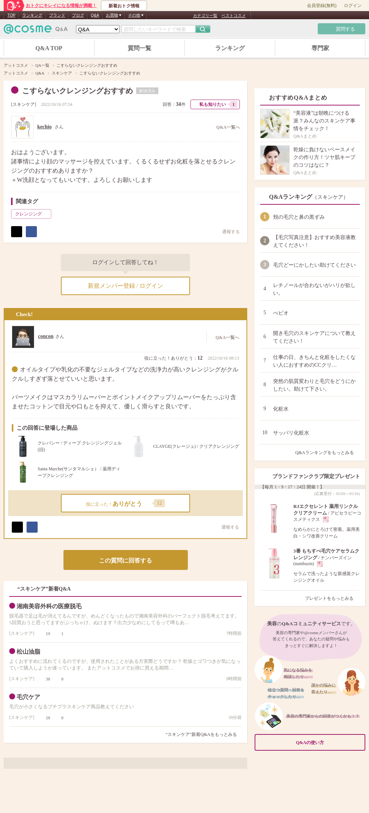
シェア (31, 231)
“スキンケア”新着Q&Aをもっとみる (201, 734)
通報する (227, 231)
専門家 (320, 48)
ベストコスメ (233, 15)
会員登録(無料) (322, 5)
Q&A (95, 15)
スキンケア (24, 104)
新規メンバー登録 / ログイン (125, 286)
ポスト (16, 231)
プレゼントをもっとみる (332, 598)
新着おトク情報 (123, 5)
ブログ (78, 15)
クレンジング (32, 214)
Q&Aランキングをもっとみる (327, 452)
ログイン (353, 5)
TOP (11, 15)
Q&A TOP (48, 48)
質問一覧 (139, 48)
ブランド (57, 15)
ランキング (32, 15)
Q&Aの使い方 (328, 742)
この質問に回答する (125, 560)
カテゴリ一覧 (205, 15)
